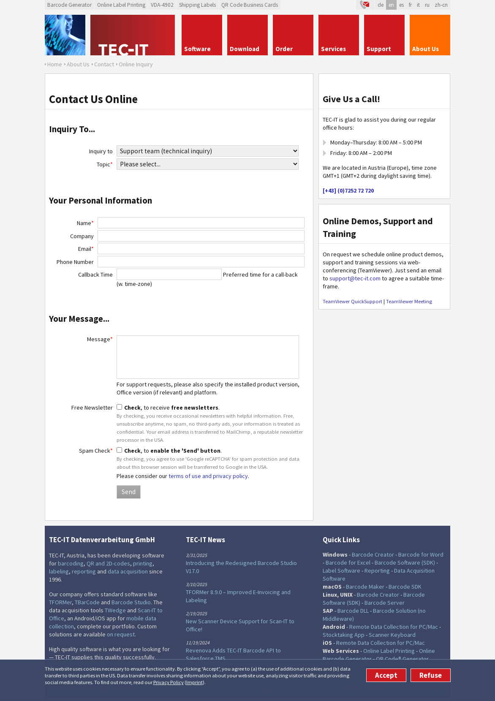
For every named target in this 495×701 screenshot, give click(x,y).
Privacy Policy (168, 682)
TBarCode (87, 602)
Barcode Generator (69, 4)
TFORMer (60, 602)
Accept (386, 675)
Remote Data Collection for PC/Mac (393, 626)
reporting (84, 571)
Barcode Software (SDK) (405, 562)
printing (142, 563)
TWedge (115, 610)
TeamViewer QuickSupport (352, 301)
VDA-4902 (162, 4)
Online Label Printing (121, 4)
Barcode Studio (131, 602)
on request (121, 634)
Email (86, 249)
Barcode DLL (353, 610)
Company (82, 236)
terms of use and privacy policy (208, 476)
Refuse (430, 675)
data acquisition (128, 571)
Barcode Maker (365, 586)
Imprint (194, 682)
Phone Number (75, 262)
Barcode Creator (373, 554)
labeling (59, 571)
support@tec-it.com (355, 278)
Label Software (341, 570)
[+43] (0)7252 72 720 (348, 190)
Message (100, 339)
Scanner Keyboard (392, 635)
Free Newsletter (92, 407)
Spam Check (96, 450)
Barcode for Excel (348, 562)
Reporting (377, 570)
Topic (105, 164)
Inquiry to (101, 151)
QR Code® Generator (402, 659)
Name (85, 223)
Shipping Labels (197, 4)
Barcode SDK (405, 586)
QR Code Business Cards (249, 4)
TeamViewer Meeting (409, 301)
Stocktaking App (343, 635)
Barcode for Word (420, 554)
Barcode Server (384, 602)
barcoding (71, 563)
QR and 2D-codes (108, 563)
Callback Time (95, 274)
